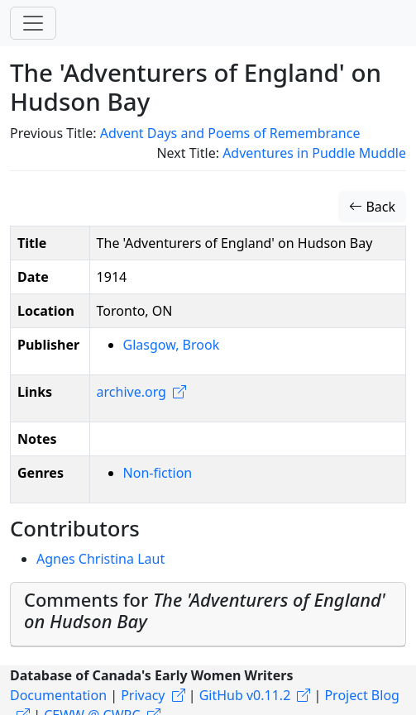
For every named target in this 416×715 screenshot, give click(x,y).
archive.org (131, 392)
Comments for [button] (204, 610)
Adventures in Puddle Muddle (314, 153)
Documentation (58, 695)
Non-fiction (158, 473)
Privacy (143, 695)
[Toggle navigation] (33, 23)
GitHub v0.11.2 (245, 695)
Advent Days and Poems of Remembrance (230, 133)
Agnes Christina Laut (100, 559)
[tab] (208, 615)
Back (372, 207)
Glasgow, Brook (171, 345)
